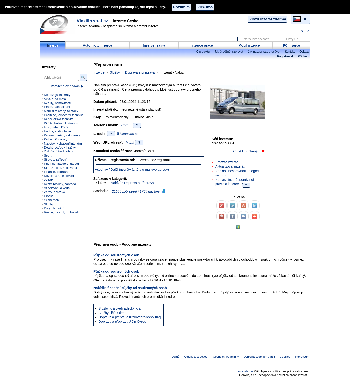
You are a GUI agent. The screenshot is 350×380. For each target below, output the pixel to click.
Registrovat (285, 56)
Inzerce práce (202, 45)
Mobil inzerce (249, 45)
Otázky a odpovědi (196, 356)
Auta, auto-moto (55, 99)
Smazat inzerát (226, 162)
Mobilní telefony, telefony (61, 111)
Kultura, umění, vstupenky (62, 135)
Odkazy (304, 51)
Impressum (302, 356)
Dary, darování (54, 208)
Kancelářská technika (59, 119)
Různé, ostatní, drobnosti (61, 212)
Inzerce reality (154, 45)
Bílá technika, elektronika (61, 123)
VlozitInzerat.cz (92, 20)
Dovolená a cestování (59, 176)
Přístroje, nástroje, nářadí (61, 163)
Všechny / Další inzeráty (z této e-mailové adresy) (132, 169)
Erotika (49, 196)
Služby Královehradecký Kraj (120, 308)
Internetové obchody (256, 39)
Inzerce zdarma (244, 371)
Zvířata (49, 180)
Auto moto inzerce (97, 45)
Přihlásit (303, 56)
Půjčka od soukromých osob (116, 255)
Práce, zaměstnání (57, 107)
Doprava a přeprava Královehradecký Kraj (130, 317)
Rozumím (181, 7)
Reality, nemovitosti (57, 103)
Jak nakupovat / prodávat (264, 51)
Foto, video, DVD (56, 127)
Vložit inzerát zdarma (267, 19)
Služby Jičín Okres (112, 313)
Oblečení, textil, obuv (58, 151)
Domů (304, 31)
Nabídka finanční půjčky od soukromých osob (130, 288)
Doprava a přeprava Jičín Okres (122, 321)
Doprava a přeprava (140, 72)
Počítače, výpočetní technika (64, 115)
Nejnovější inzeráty (57, 95)
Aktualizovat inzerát (229, 166)
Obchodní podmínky (226, 356)
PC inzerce (291, 45)
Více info (205, 7)
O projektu (203, 51)
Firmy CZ (292, 39)
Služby (115, 72)
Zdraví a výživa (54, 192)
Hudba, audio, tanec (58, 131)
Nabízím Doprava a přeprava (132, 183)
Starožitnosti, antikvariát (60, 168)
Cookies (285, 356)
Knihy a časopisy (55, 139)
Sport (47, 155)
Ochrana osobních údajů (259, 356)
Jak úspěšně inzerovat (228, 51)
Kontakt (290, 51)
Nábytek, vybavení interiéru (63, 143)
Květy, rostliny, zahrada (60, 184)
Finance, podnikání (57, 172)
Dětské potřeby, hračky (60, 147)
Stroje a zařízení (55, 159)
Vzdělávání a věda (57, 188)
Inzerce (52, 45)
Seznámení (52, 200)
